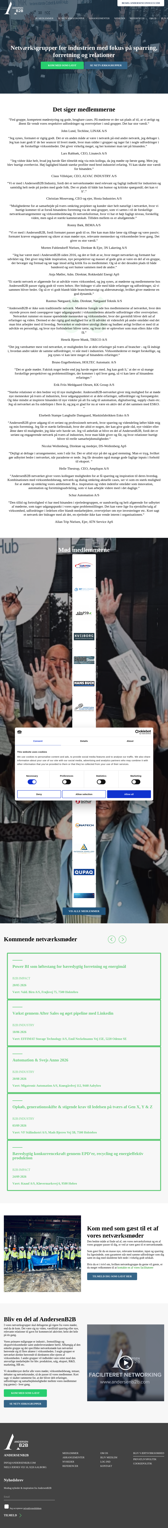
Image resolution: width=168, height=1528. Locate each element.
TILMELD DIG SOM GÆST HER (112, 1276)
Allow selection (84, 794)
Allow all (129, 794)
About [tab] (130, 741)
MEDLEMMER (70, 1453)
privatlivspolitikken (32, 1508)
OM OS (152, 18)
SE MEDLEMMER (44, 18)
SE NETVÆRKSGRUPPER (71, 18)
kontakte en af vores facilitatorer (135, 1267)
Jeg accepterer (26, 1508)
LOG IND (105, 1461)
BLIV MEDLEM (108, 1457)
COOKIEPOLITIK (142, 1463)
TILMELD (13, 1515)
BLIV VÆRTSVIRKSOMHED (148, 1453)
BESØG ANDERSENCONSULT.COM (141, 3)
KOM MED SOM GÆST (62, 65)
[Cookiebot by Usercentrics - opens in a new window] (137, 732)
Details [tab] (84, 741)
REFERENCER (137, 18)
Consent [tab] (38, 741)
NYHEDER (119, 18)
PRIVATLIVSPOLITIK (144, 1459)
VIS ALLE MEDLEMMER (84, 911)
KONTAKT (106, 1466)
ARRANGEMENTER (99, 18)
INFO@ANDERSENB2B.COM (20, 1462)
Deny (39, 794)
